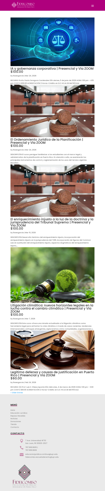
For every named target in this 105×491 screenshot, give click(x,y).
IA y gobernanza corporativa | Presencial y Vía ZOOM (52, 69)
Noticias (14, 418)
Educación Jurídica (19, 413)
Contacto (15, 427)
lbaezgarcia (18, 76)
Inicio (13, 410)
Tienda (13, 424)
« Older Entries (17, 392)
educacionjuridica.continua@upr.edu (41, 454)
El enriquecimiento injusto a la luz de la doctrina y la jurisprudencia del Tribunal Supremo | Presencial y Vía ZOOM (52, 223)
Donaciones (16, 421)
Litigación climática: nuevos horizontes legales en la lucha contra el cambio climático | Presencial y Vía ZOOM (52, 309)
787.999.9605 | (31, 447)
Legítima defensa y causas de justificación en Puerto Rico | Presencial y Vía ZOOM (52, 375)
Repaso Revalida (18, 416)
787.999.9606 (31, 450)
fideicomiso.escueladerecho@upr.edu (42, 457)
